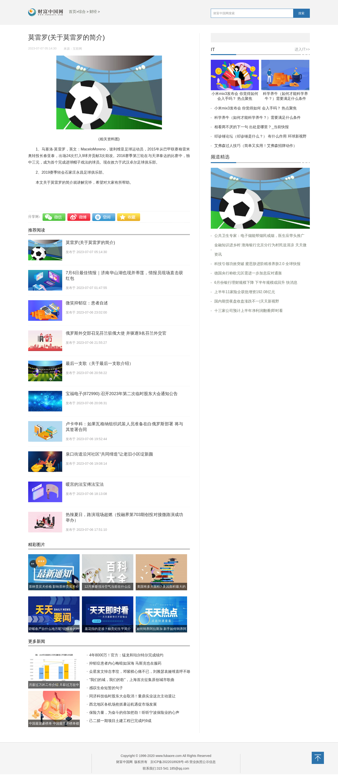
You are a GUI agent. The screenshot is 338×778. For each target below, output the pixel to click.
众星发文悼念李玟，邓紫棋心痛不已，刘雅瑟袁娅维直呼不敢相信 (143, 671)
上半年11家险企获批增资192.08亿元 (244, 292)
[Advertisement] (260, 352)
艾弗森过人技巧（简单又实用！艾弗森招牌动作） (255, 146)
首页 (72, 12)
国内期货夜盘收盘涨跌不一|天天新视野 (246, 301)
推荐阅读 (36, 230)
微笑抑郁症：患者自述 (87, 303)
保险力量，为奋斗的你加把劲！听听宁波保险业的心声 (134, 712)
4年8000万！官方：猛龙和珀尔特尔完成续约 (126, 655)
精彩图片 (36, 544)
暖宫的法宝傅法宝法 (85, 484)
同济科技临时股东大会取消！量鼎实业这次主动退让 (132, 696)
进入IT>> (302, 49)
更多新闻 (36, 641)
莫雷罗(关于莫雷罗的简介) (90, 242)
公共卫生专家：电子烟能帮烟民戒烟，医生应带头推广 (259, 236)
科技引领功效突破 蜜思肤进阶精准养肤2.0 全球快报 (257, 264)
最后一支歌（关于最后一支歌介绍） (99, 363)
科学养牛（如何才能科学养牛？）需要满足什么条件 (257, 118)
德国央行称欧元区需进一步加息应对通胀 (248, 273)
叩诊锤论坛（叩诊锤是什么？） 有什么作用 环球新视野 (260, 136)
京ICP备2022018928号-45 (169, 762)
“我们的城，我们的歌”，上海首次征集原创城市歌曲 (131, 680)
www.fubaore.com (169, 756)
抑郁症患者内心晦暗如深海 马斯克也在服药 (125, 663)
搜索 (301, 13)
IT (213, 49)
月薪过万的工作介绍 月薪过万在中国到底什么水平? (54, 688)
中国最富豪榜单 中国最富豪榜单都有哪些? (54, 727)
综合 (82, 12)
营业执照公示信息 (202, 762)
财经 (93, 12)
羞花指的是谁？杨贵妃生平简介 (108, 629)
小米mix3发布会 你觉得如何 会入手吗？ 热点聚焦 (255, 108)
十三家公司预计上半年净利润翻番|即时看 (248, 311)
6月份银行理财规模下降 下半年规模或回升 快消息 (255, 282)
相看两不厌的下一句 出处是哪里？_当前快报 (251, 127)
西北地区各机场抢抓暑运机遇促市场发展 (123, 704)
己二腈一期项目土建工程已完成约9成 (120, 721)
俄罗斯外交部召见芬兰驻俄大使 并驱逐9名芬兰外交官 (116, 333)
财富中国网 (124, 762)
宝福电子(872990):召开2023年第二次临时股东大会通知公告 (122, 393)
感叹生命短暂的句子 (106, 688)
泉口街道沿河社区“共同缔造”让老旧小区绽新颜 (109, 454)
